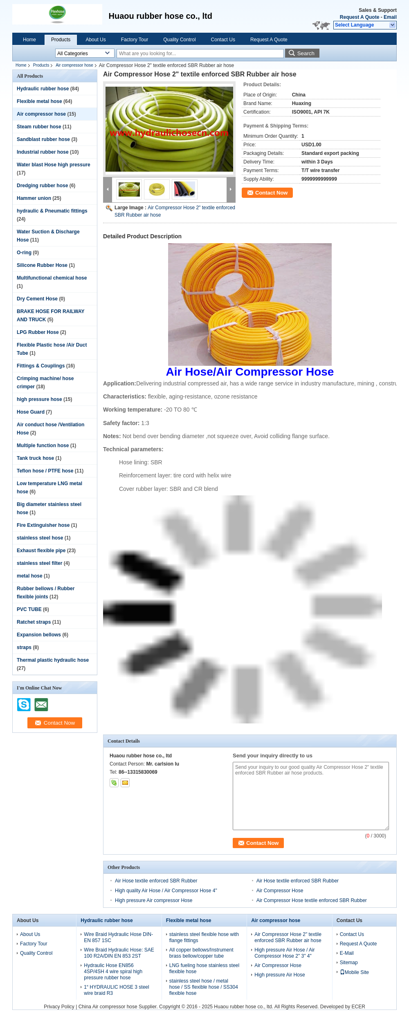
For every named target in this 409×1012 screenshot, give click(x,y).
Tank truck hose (35, 458)
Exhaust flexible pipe (41, 550)
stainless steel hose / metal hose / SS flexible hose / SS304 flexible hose (203, 987)
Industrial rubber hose (43, 152)
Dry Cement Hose (37, 299)
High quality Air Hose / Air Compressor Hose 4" (166, 890)
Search (306, 53)
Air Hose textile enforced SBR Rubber (156, 881)
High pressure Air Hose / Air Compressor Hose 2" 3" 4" (284, 953)
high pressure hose (39, 399)
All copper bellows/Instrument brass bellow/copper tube (201, 953)
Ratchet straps (34, 622)
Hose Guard (31, 412)
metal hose (30, 576)
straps (24, 647)
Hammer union (34, 198)
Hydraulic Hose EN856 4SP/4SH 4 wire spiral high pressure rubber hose (113, 972)
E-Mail (347, 953)
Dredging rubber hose (42, 185)
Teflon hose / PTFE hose (45, 471)
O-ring (24, 252)
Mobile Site (354, 972)
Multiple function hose (43, 445)
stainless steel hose (40, 538)
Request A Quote (359, 17)
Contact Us (223, 40)
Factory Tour (134, 40)
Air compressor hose (74, 65)
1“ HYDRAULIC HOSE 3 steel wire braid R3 (116, 990)
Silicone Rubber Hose (42, 265)
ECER (358, 1007)
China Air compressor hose (108, 1007)
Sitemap (349, 962)
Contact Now (271, 193)
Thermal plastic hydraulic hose (53, 660)
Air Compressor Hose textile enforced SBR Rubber (311, 900)
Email (390, 17)
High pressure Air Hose (279, 975)
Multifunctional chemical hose (52, 278)
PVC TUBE (29, 609)
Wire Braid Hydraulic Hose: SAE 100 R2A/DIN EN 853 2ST (119, 953)
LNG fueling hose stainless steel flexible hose (204, 968)
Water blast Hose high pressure (53, 165)
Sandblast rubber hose (43, 139)
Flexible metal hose (39, 101)
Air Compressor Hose (279, 890)
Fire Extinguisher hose (43, 525)
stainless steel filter (39, 563)
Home (29, 40)
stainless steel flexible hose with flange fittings (204, 937)
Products (60, 40)
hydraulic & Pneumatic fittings (52, 211)
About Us (95, 40)
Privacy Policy (59, 1007)
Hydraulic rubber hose (43, 89)
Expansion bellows (39, 635)
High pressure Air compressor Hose (153, 900)
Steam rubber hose (39, 127)
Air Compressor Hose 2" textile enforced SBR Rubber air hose (287, 937)
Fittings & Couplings (41, 366)
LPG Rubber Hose (38, 332)
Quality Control (179, 40)
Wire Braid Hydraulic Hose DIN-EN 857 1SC (118, 937)
